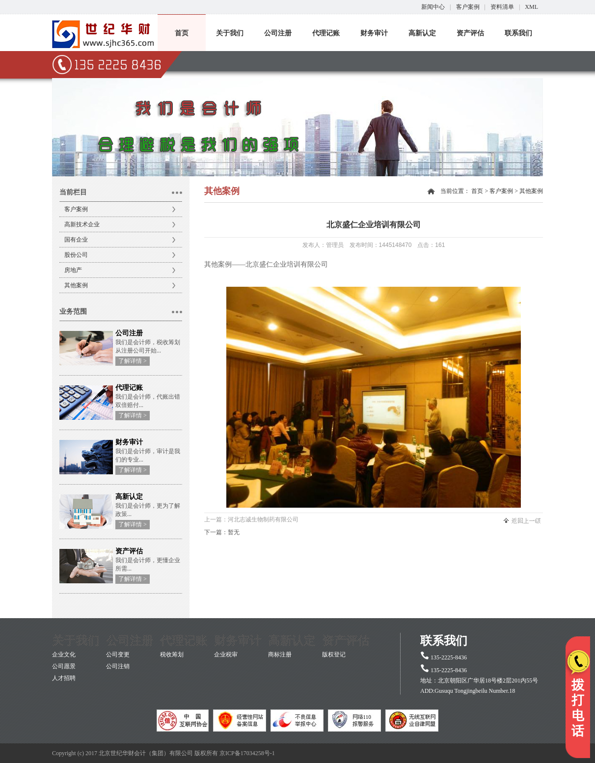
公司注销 (118, 666)
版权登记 (334, 654)
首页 (182, 33)
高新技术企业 (82, 224)
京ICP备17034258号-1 (247, 753)
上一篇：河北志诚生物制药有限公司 (251, 519)
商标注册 (280, 654)
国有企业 (76, 239)
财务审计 (374, 33)
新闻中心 (433, 6)
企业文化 (64, 654)
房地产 (73, 270)
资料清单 (502, 6)
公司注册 (278, 33)
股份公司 (76, 254)
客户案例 (468, 6)
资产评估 (470, 33)
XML (531, 6)
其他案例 (76, 285)
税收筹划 (172, 654)
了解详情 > (132, 360)
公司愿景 (64, 666)
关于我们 (229, 33)
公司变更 (118, 654)
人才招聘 (64, 678)
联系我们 (518, 33)
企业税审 (226, 654)
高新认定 (422, 33)
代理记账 (326, 33)
